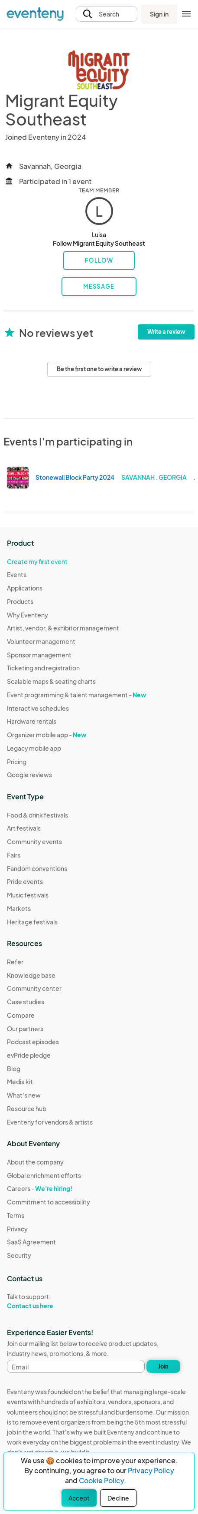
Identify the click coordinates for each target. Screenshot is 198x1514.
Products (20, 601)
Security (19, 1255)
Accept (79, 1498)
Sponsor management (39, 655)
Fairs (13, 855)
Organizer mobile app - (46, 735)
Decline (118, 1498)
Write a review (166, 331)
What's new (24, 1095)
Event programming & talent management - (76, 695)
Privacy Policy (151, 1470)
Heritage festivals (32, 922)
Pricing (16, 761)
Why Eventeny (27, 615)
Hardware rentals (31, 721)
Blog (13, 1068)
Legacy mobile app (34, 748)
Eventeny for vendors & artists (50, 1122)
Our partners (25, 1028)
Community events (34, 841)
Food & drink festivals (37, 815)
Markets (19, 908)
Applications (24, 588)
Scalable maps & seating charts (51, 681)
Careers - (39, 1188)
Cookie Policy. (102, 1480)
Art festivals (24, 828)
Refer (15, 962)
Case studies (25, 1002)
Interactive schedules (38, 708)
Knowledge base (31, 975)
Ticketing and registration (43, 668)
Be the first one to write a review (99, 369)
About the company (35, 1162)
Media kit (20, 1081)
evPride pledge (29, 1055)
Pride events (25, 881)
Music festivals (28, 895)
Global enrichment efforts (44, 1175)
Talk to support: (48, 1301)
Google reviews (29, 774)
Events (16, 574)
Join (163, 1366)
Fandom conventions (37, 868)
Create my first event (37, 561)
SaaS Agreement (31, 1242)
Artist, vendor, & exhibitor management (63, 628)
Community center (34, 988)
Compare (21, 1015)
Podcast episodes (33, 1042)
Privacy (17, 1229)
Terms (15, 1215)
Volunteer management (41, 641)
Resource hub (26, 1108)
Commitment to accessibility (48, 1202)
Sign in (159, 14)
